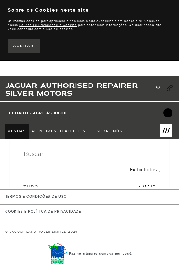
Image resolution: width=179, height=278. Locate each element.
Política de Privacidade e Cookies (48, 25)
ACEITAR (23, 46)
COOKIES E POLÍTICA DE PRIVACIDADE (43, 212)
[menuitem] (17, 131)
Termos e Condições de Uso (36, 197)
